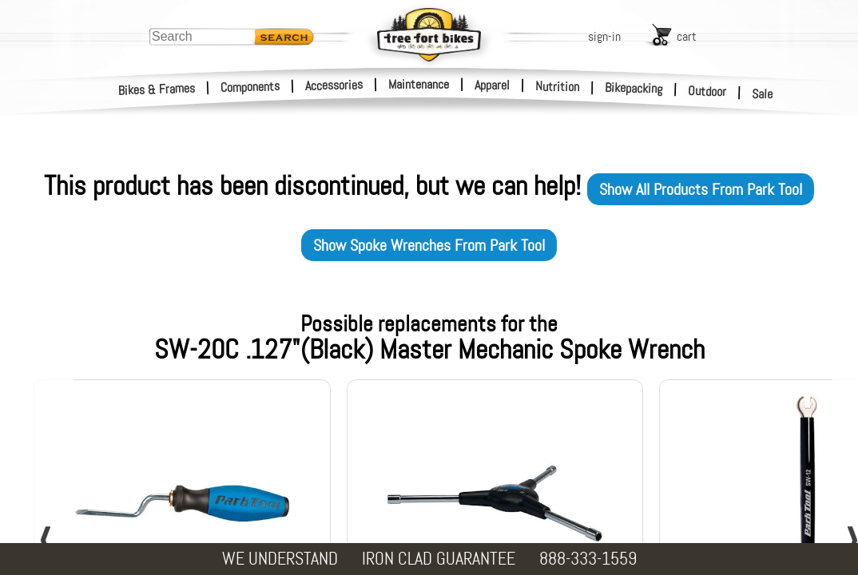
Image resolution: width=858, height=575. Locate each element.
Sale (762, 94)
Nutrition (557, 86)
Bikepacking (634, 88)
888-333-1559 (588, 558)
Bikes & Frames (157, 89)
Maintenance (418, 84)
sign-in (604, 36)
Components (250, 86)
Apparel (492, 85)
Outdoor (707, 91)
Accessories (334, 85)
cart (687, 36)
